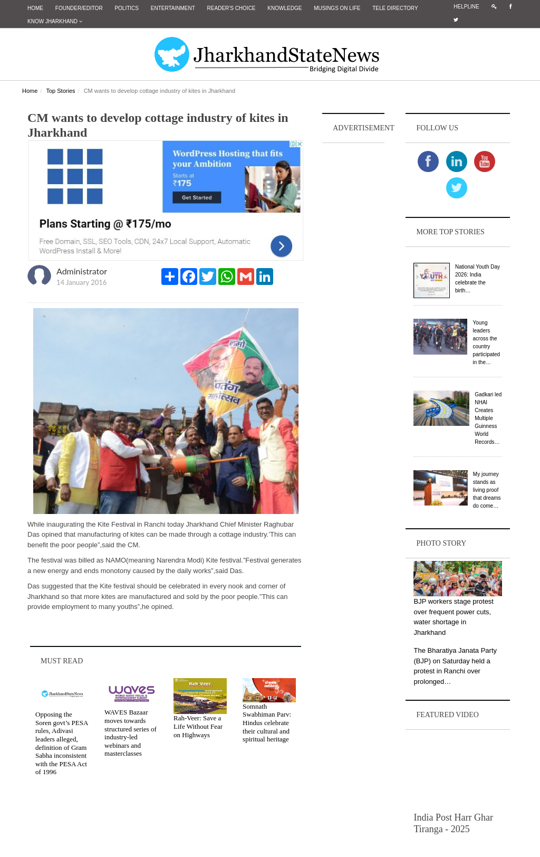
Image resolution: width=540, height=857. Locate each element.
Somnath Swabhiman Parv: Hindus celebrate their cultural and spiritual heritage (267, 722)
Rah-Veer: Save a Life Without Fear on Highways (198, 726)
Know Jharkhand (54, 21)
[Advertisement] (353, 304)
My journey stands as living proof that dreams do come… (487, 490)
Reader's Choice (231, 8)
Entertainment (173, 8)
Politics (126, 8)
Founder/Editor (79, 8)
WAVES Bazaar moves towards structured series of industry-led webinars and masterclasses (130, 732)
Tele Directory (395, 8)
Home (35, 8)
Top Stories (60, 91)
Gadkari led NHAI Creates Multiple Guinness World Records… (488, 418)
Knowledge (284, 8)
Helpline (466, 6)
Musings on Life (337, 8)
